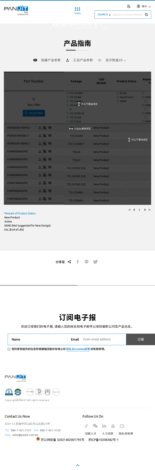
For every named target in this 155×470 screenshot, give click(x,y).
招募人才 (91, 433)
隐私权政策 (126, 433)
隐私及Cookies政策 (78, 349)
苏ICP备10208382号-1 (103, 439)
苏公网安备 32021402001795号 (62, 439)
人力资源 (107, 433)
